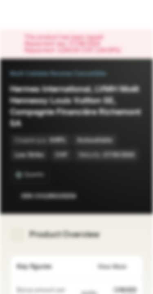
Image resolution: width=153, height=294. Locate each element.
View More (117, 266)
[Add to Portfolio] (135, 196)
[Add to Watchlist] (119, 196)
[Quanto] (30, 175)
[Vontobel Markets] (32, 15)
